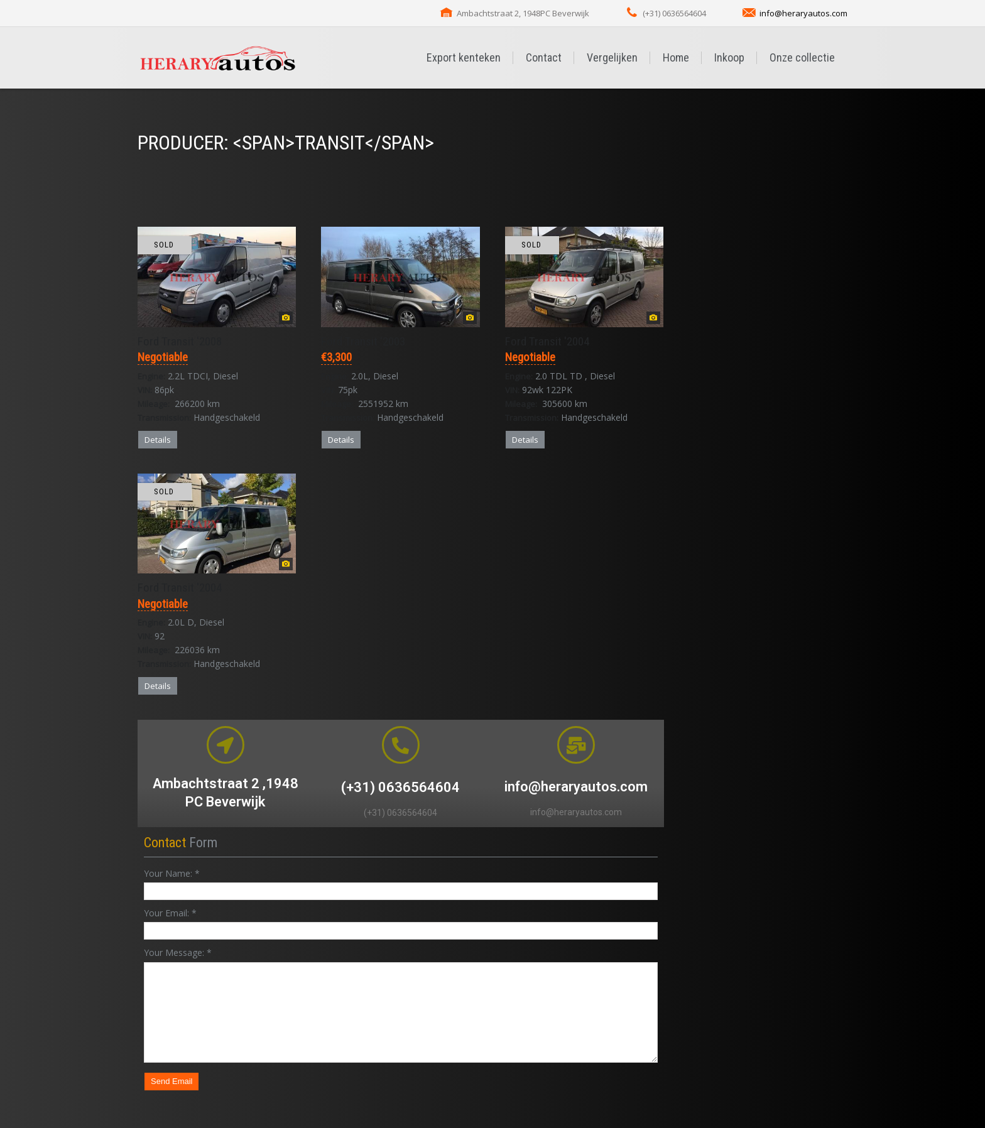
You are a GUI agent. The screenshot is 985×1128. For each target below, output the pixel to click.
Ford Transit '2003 (363, 341)
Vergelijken (612, 57)
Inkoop (729, 57)
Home (676, 57)
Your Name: (172, 873)
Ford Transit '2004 (547, 341)
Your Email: (170, 913)
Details (157, 439)
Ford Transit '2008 (180, 341)
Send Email (171, 1081)
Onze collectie (802, 57)
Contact (544, 57)
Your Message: (178, 952)
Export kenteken (464, 57)
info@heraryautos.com (803, 13)
